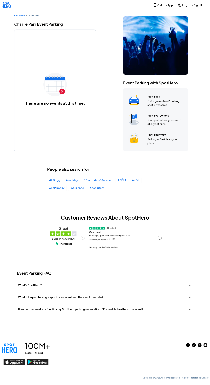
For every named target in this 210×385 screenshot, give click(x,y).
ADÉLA (122, 180)
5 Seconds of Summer (98, 180)
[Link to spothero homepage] (9, 348)
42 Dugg (54, 180)
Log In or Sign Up (191, 5)
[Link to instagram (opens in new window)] (194, 346)
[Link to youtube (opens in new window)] (205, 346)
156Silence (77, 188)
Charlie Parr (33, 15)
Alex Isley (72, 180)
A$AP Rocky (56, 188)
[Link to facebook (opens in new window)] (188, 346)
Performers (19, 15)
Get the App (163, 5)
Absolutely (97, 188)
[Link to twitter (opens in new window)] (200, 346)
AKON (136, 180)
